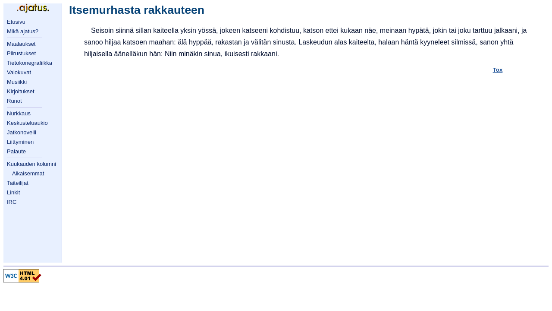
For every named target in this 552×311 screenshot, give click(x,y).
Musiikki (17, 82)
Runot (14, 101)
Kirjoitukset (20, 91)
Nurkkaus (19, 113)
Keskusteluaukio (27, 123)
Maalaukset (21, 44)
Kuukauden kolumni (31, 164)
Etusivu (16, 22)
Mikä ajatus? (22, 31)
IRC (11, 202)
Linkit (13, 192)
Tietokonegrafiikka (29, 63)
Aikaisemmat (28, 173)
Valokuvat (19, 72)
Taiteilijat (17, 183)
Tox (498, 70)
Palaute (16, 151)
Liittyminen (20, 142)
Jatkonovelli (21, 132)
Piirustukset (21, 53)
